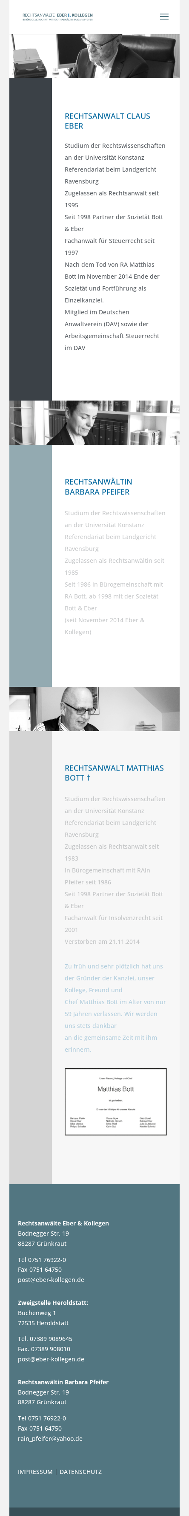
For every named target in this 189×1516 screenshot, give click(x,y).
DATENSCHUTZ (81, 1472)
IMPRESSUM (35, 1472)
